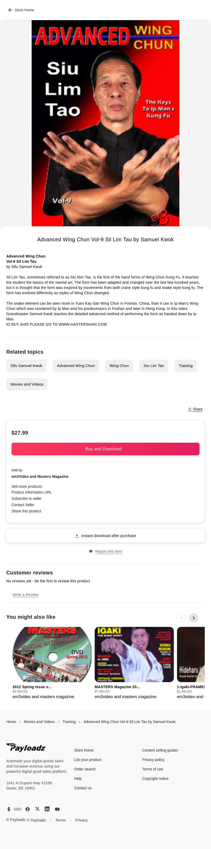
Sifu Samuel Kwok (26, 365)
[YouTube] (57, 809)
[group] (52, 663)
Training (186, 365)
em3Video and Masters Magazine (40, 476)
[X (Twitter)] (37, 809)
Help (78, 778)
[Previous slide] (181, 618)
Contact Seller (23, 505)
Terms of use (152, 769)
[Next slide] (193, 618)
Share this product (26, 511)
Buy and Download (105, 449)
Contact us (83, 788)
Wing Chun (119, 365)
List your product (87, 760)
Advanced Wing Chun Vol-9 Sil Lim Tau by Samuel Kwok (129, 722)
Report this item (105, 551)
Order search (85, 769)
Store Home (21, 10)
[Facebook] (27, 809)
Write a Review (25, 595)
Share (195, 409)
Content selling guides (160, 750)
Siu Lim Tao (154, 365)
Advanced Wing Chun (76, 365)
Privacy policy (153, 760)
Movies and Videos (26, 384)
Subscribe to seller (27, 498)
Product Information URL (32, 492)
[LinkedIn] (47, 809)
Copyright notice (155, 778)
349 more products (27, 486)
